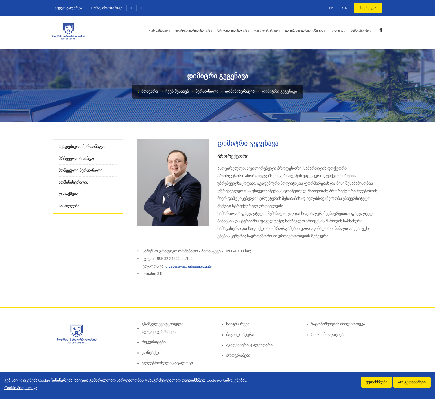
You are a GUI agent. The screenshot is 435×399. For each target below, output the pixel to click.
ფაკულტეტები (266, 30)
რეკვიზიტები (154, 342)
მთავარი (148, 91)
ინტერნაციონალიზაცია (304, 30)
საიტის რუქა (237, 324)
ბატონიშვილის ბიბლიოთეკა (338, 324)
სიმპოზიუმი (360, 30)
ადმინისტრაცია (240, 91)
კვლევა (337, 30)
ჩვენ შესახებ (158, 30)
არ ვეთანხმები (412, 382)
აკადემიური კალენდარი (249, 345)
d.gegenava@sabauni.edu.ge (189, 266)
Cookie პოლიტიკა (327, 334)
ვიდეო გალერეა (67, 8)
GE (344, 8)
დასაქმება (68, 194)
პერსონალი (207, 91)
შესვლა (368, 8)
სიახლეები (69, 206)
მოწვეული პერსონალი (80, 170)
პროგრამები (238, 355)
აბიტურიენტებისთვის (192, 30)
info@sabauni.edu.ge (106, 8)
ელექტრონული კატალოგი (167, 363)
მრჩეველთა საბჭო (76, 158)
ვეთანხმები (376, 382)
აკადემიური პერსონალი (82, 146)
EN (331, 8)
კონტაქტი (151, 352)
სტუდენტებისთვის (232, 30)
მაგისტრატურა (240, 334)
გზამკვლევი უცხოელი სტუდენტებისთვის (163, 328)
